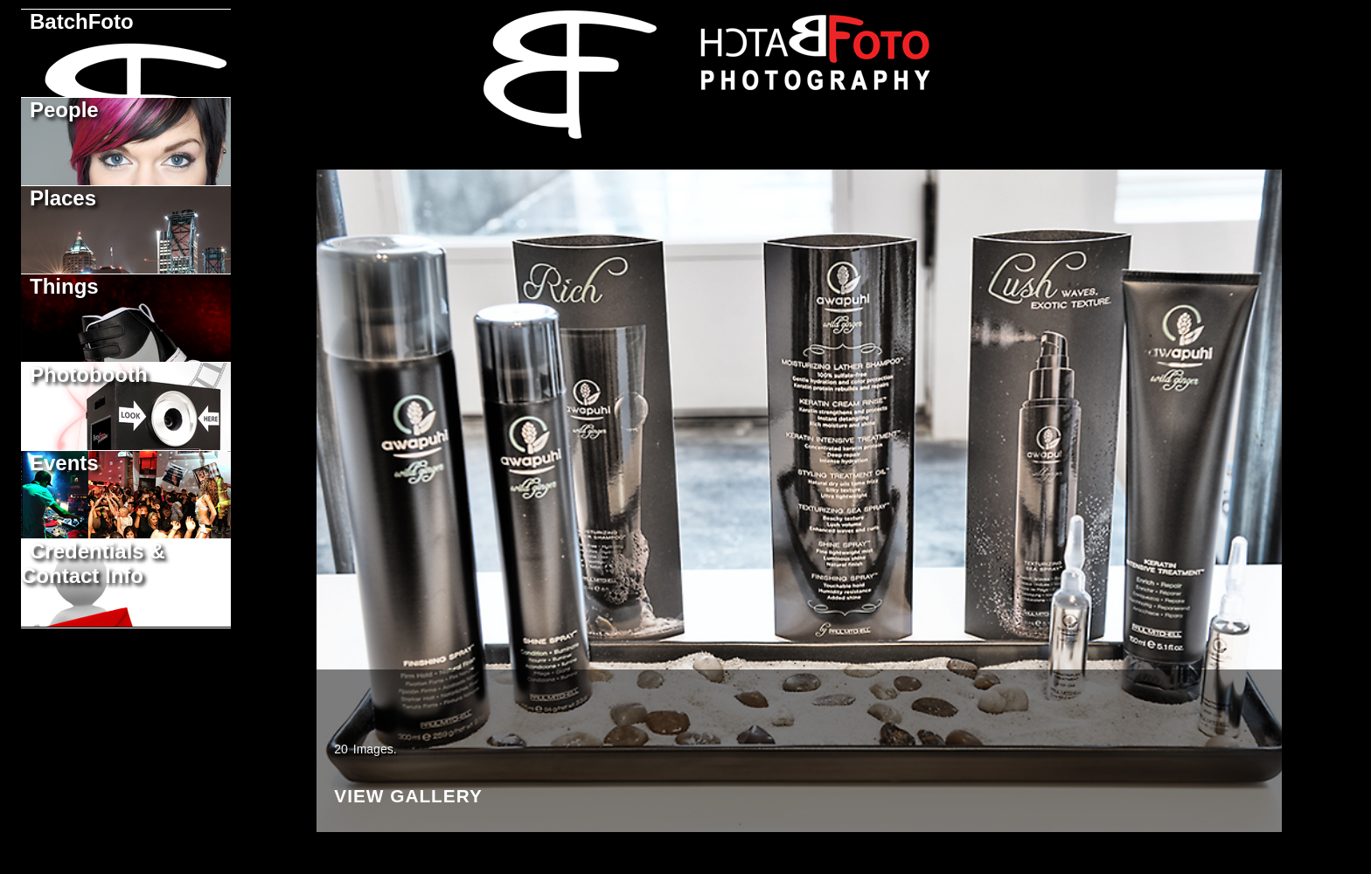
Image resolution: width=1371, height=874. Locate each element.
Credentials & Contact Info (93, 563)
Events (64, 463)
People (64, 109)
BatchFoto (82, 21)
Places (63, 198)
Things (64, 286)
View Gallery (408, 804)
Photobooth (89, 374)
